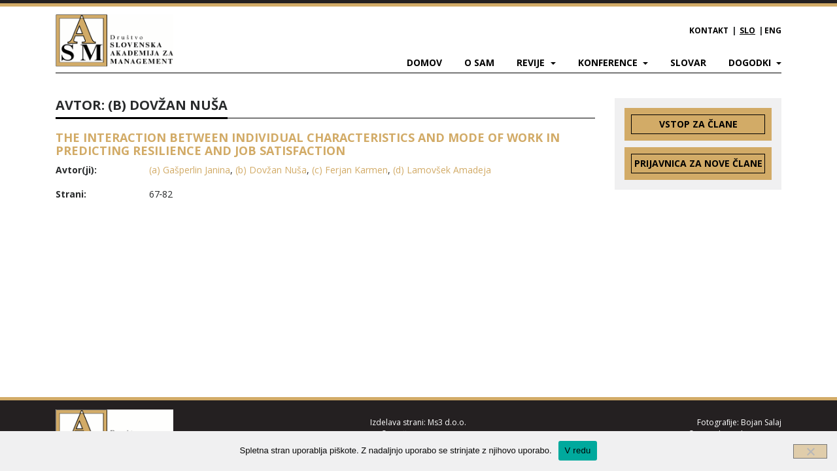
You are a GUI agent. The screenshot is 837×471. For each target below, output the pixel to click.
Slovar (688, 62)
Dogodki (751, 62)
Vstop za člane (698, 124)
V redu (578, 450)
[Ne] (810, 451)
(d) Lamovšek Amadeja (442, 170)
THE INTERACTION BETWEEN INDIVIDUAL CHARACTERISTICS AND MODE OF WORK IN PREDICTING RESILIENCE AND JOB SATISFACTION (308, 144)
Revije (532, 62)
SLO (747, 30)
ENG (772, 30)
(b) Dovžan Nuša (271, 170)
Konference (609, 62)
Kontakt (708, 30)
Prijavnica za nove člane (698, 163)
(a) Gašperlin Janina (189, 170)
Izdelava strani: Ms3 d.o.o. (418, 422)
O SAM (479, 62)
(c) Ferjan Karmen (350, 170)
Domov (424, 62)
